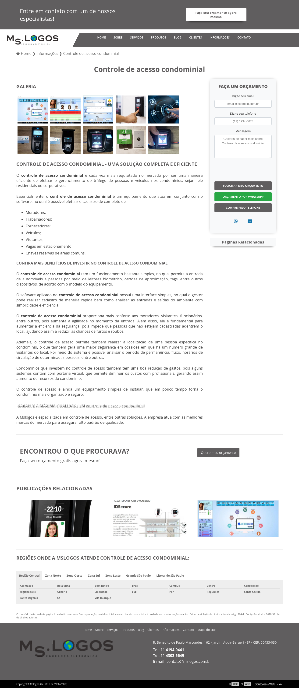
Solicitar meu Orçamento (243, 186)
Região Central (29, 576)
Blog (178, 37)
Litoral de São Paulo (170, 576)
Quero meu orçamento (218, 452)
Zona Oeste (74, 576)
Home (101, 37)
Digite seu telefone (243, 113)
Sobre (118, 37)
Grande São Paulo (138, 576)
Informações (220, 37)
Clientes (195, 37)
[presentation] (242, 169)
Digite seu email (243, 96)
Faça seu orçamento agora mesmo (216, 15)
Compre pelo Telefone (243, 208)
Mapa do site (206, 630)
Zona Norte (53, 576)
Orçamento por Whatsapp (243, 197)
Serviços (136, 37)
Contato (244, 37)
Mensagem (243, 131)
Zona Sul (94, 576)
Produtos (158, 37)
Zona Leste (113, 576)
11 (172, 649)
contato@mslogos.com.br (189, 661)
